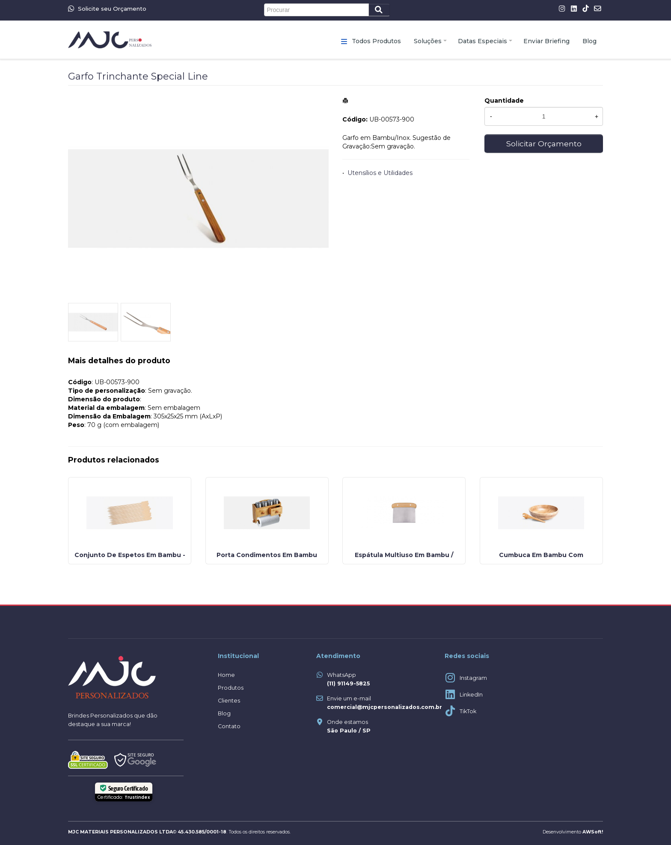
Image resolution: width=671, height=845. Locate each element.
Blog (589, 41)
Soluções (428, 41)
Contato (229, 726)
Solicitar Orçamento (544, 143)
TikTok (468, 711)
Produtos (230, 688)
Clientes (229, 700)
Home (226, 675)
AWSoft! (592, 832)
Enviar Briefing (546, 41)
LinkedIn (471, 694)
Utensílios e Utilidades (380, 173)
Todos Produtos (376, 41)
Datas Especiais (482, 41)
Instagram (473, 678)
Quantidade (504, 100)
